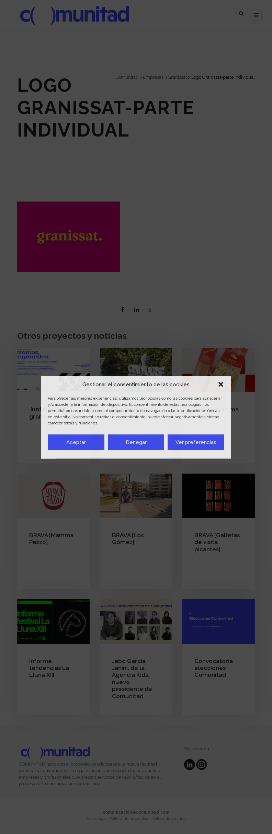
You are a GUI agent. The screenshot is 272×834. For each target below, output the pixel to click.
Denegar (136, 442)
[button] (220, 384)
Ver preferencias (195, 442)
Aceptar (76, 442)
